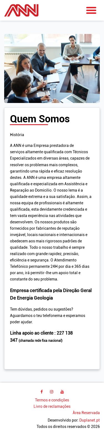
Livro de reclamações (52, 406)
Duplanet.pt (89, 420)
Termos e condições (52, 400)
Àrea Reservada (86, 413)
